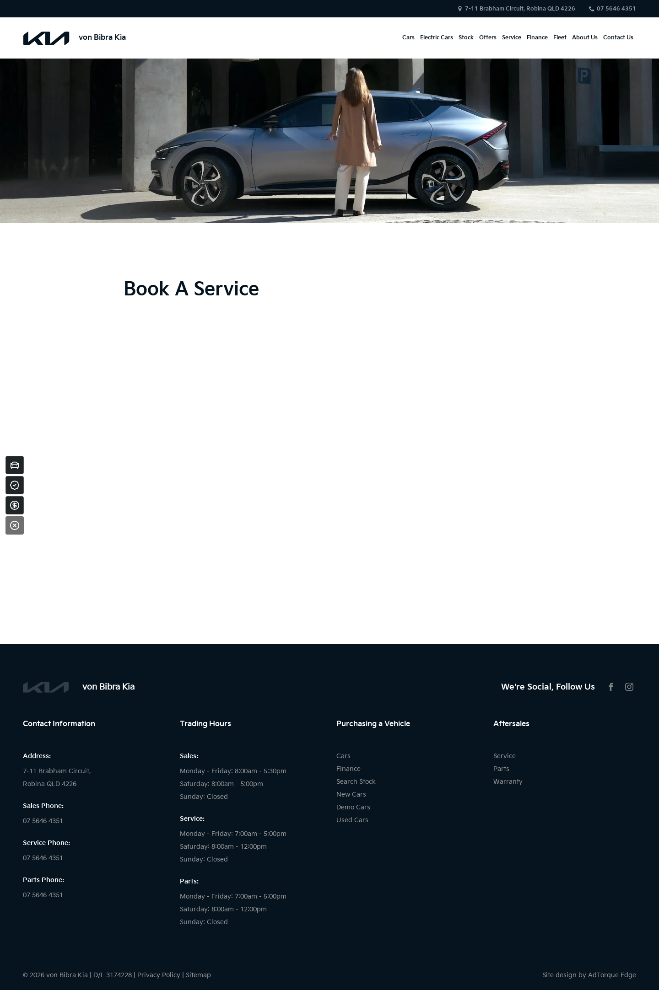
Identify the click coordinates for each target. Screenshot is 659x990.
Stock (466, 37)
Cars (408, 37)
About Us (585, 37)
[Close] (14, 525)
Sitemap (198, 975)
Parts (501, 769)
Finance (537, 37)
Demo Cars (353, 807)
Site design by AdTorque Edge (589, 975)
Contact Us (618, 37)
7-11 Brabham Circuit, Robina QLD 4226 (520, 8)
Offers (488, 37)
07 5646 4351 (616, 8)
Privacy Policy (158, 975)
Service (511, 37)
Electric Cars (436, 37)
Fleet (560, 37)
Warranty (508, 782)
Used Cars (352, 820)
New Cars (351, 794)
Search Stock (356, 782)
